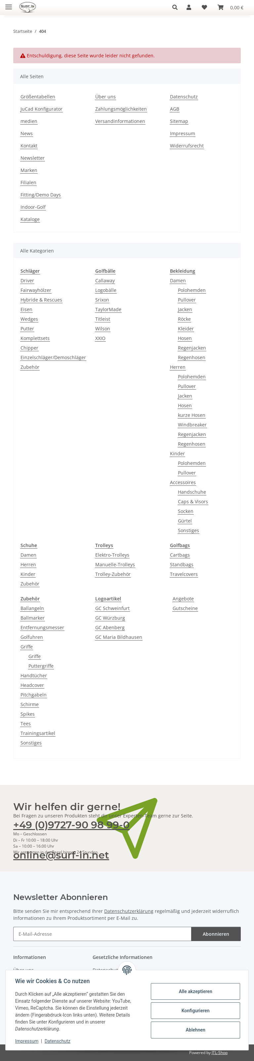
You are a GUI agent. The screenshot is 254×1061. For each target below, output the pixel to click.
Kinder (177, 453)
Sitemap (179, 121)
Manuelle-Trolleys (115, 564)
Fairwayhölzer (36, 290)
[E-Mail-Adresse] (102, 934)
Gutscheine (185, 608)
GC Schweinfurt (112, 608)
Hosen (185, 338)
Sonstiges (188, 530)
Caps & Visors (193, 501)
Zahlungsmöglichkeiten (121, 109)
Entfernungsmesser (42, 627)
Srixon (102, 300)
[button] (176, 7)
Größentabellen (38, 96)
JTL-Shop (220, 1052)
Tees (26, 723)
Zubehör (30, 367)
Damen (178, 280)
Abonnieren (216, 934)
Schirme (30, 704)
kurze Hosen (191, 415)
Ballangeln (32, 608)
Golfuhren (32, 637)
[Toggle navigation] (8, 4)
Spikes (28, 714)
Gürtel (185, 521)
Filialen (28, 182)
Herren (178, 367)
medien (29, 121)
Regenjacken (192, 348)
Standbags (181, 564)
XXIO (100, 338)
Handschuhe (192, 492)
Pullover (187, 300)
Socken (185, 511)
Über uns (105, 96)
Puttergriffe (41, 666)
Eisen (26, 309)
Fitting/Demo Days (41, 195)
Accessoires (183, 482)
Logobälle (105, 290)
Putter (27, 328)
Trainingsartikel (38, 733)
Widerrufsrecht (187, 145)
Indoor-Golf (33, 207)
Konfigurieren (194, 1010)
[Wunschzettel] (204, 7)
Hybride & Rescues (41, 300)
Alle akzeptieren (194, 991)
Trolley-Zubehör (113, 574)
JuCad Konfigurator (42, 109)
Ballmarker (33, 618)
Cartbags (180, 555)
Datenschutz (58, 1041)
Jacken (185, 309)
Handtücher (34, 675)
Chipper (29, 348)
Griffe (27, 646)
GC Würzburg (110, 618)
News (27, 133)
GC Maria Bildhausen (118, 637)
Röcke (184, 319)
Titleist (102, 319)
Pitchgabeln (34, 695)
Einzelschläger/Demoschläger (53, 357)
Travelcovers (184, 574)
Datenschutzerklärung (128, 911)
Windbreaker (192, 424)
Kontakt (29, 145)
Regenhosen (191, 357)
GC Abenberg (110, 627)
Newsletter (33, 158)
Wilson (102, 328)
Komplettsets (35, 338)
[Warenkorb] (230, 7)
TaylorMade (108, 309)
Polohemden (192, 290)
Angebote (183, 598)
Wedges (29, 319)
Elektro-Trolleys (112, 555)
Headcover (32, 685)
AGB (174, 109)
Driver (27, 280)
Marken (29, 170)
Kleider (186, 328)
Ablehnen (194, 1030)
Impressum (27, 1041)
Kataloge (30, 219)
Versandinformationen (120, 121)
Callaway (105, 280)
